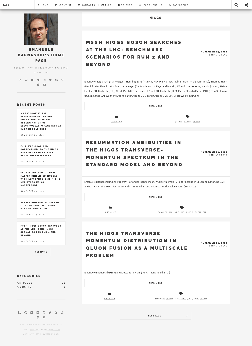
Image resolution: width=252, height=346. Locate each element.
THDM (198, 212)
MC (183, 212)
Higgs (196, 121)
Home (43, 5)
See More (41, 252)
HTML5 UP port (32, 334)
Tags (6, 5)
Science (125, 5)
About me (63, 5)
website (24, 286)
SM (204, 212)
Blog (107, 5)
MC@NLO (174, 212)
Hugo (57, 334)
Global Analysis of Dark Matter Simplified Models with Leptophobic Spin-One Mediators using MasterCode (40, 179)
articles (116, 121)
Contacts (86, 5)
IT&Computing (150, 5)
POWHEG (163, 212)
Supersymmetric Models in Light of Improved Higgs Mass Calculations (40, 205)
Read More (155, 106)
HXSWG (188, 121)
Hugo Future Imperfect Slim (45, 329)
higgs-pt (180, 298)
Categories (179, 5)
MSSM (178, 121)
